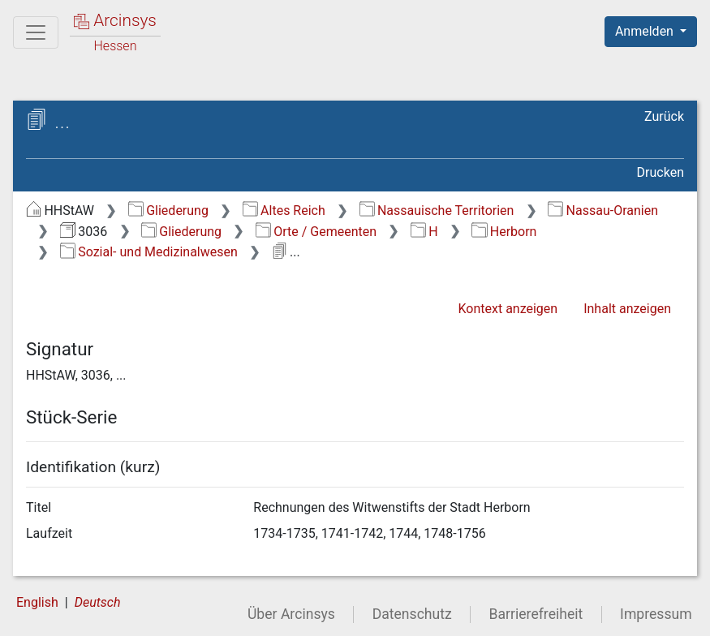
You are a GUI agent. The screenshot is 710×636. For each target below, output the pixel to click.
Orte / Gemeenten (316, 231)
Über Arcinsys (291, 614)
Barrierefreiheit (536, 614)
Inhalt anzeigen (627, 308)
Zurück (664, 116)
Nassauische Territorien (436, 210)
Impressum (656, 614)
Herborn (503, 231)
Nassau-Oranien (603, 210)
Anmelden (646, 31)
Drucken (660, 172)
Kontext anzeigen (507, 308)
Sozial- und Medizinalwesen (149, 252)
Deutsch (98, 602)
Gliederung (168, 210)
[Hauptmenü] (35, 32)
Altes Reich (284, 210)
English (37, 602)
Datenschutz (412, 614)
